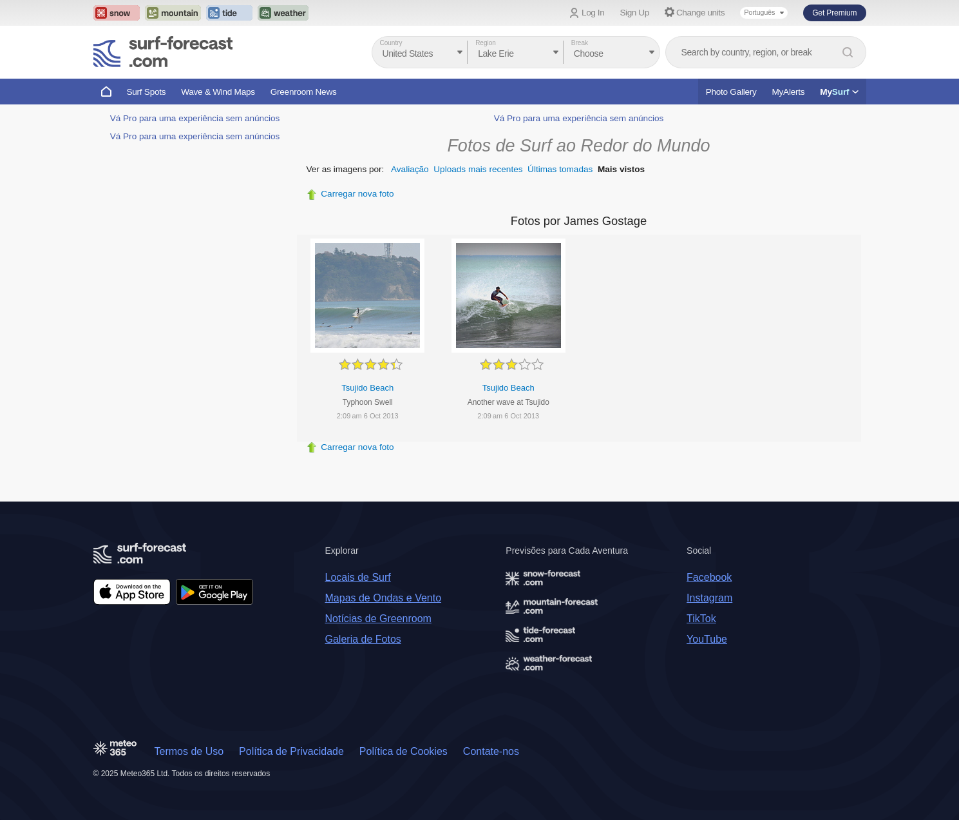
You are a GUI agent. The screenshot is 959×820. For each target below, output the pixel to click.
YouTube (707, 639)
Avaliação (410, 169)
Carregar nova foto (357, 194)
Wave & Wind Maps (218, 92)
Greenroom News (304, 92)
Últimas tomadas (560, 169)
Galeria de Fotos (363, 639)
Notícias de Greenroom (378, 618)
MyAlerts (788, 92)
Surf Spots (146, 92)
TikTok (701, 618)
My (839, 91)
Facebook (709, 577)
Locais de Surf (358, 577)
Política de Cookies (403, 751)
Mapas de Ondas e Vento (383, 597)
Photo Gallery (731, 92)
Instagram (709, 597)
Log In (593, 12)
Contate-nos (491, 751)
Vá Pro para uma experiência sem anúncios (195, 118)
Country (391, 42)
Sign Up (634, 12)
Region (485, 42)
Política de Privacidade (291, 751)
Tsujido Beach (367, 388)
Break (579, 42)
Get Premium (834, 12)
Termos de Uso (189, 751)
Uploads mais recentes (477, 169)
